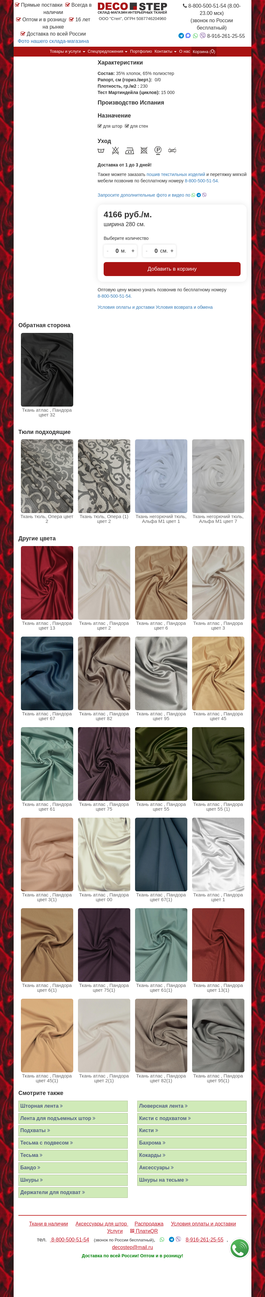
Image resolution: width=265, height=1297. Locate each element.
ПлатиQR (144, 1231)
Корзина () (204, 51)
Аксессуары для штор (101, 1223)
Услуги (115, 1231)
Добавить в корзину (172, 269)
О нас (184, 51)
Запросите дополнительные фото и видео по (152, 195)
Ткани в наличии (48, 1223)
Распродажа (149, 1223)
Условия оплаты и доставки (126, 307)
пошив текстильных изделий (176, 174)
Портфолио (141, 51)
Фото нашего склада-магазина (53, 41)
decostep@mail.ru (132, 1247)
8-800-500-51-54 (69, 1239)
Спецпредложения (108, 51)
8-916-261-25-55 (204, 1239)
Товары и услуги (67, 51)
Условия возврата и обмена (184, 307)
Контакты (166, 51)
